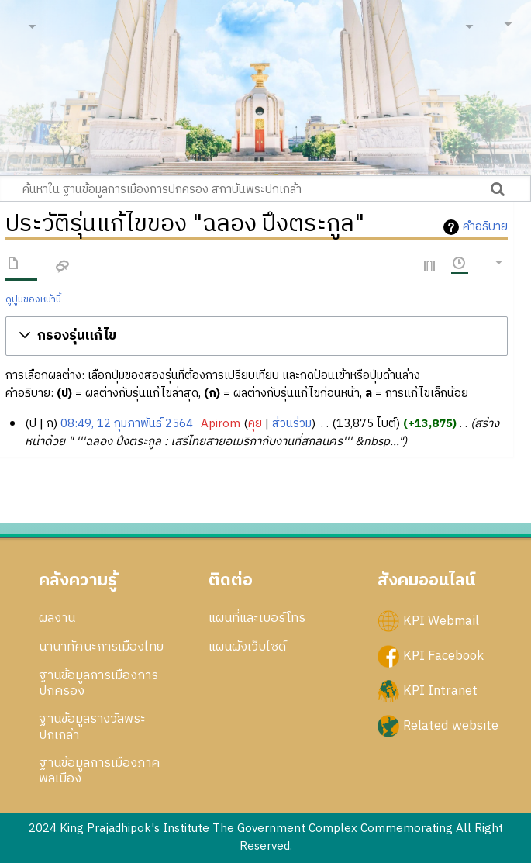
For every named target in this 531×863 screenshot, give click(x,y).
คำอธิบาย (485, 227)
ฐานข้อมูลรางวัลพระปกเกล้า (92, 726)
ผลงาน (57, 618)
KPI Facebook (443, 656)
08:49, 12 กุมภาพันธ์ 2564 (126, 423)
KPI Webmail (441, 621)
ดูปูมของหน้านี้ (33, 300)
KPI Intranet (440, 691)
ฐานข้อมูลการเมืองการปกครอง (98, 683)
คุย (255, 423)
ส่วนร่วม (292, 423)
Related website (450, 726)
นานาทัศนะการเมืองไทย (101, 647)
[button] (257, 336)
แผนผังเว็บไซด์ (247, 647)
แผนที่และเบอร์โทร (257, 618)
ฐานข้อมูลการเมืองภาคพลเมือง (99, 770)
